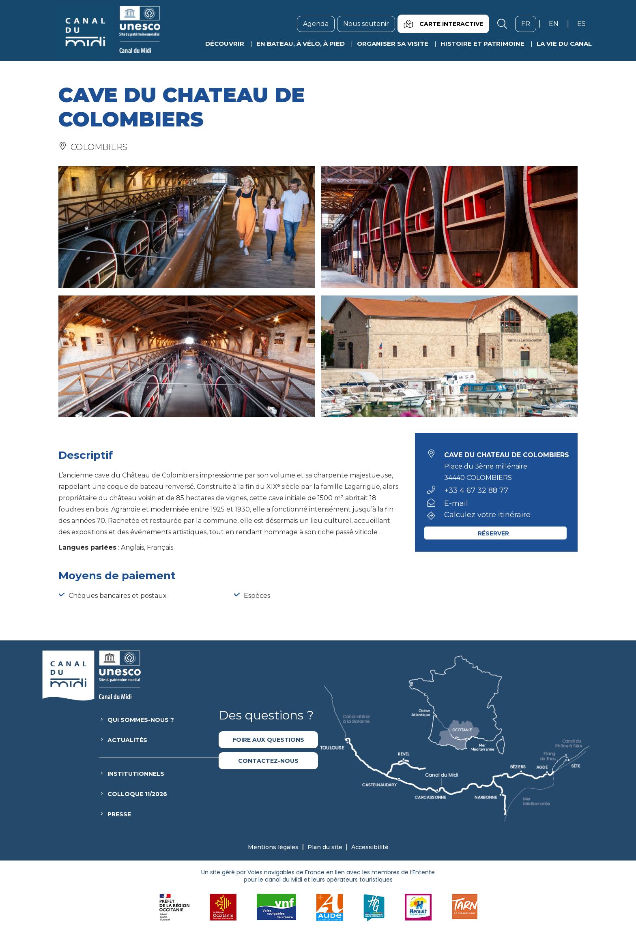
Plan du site (324, 847)
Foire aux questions (268, 739)
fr (528, 23)
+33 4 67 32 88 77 (476, 490)
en (557, 23)
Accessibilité (370, 847)
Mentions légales (273, 847)
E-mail (456, 503)
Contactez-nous (268, 760)
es (584, 23)
